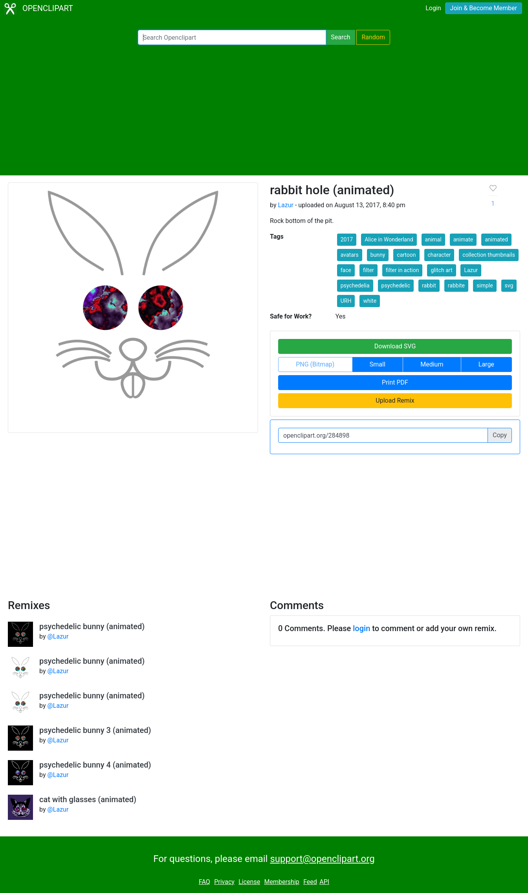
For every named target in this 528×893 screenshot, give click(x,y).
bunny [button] (377, 255)
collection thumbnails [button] (488, 255)
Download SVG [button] (395, 346)
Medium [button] (431, 364)
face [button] (346, 270)
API (324, 882)
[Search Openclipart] (232, 37)
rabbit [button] (429, 285)
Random (373, 37)
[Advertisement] (264, 110)
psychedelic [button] (396, 285)
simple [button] (485, 285)
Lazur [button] (471, 270)
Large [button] (486, 364)
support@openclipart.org (322, 858)
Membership (281, 882)
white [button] (369, 301)
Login (433, 8)
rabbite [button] (456, 285)
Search (340, 37)
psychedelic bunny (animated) (92, 626)
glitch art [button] (441, 270)
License (249, 882)
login (361, 628)
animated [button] (496, 239)
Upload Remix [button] (395, 400)
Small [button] (377, 364)
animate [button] (463, 239)
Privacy (224, 882)
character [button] (439, 255)
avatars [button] (350, 255)
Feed (310, 882)
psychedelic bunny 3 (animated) (95, 730)
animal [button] (433, 239)
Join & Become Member (483, 8)
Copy (500, 435)
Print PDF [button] (395, 382)
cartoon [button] (406, 255)
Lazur (285, 205)
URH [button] (346, 301)
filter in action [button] (402, 270)
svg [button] (509, 285)
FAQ (204, 882)
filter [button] (368, 270)
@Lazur (57, 636)
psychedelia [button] (355, 285)
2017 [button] (347, 239)
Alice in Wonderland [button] (389, 239)
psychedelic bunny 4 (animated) (95, 765)
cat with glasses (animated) (87, 799)
